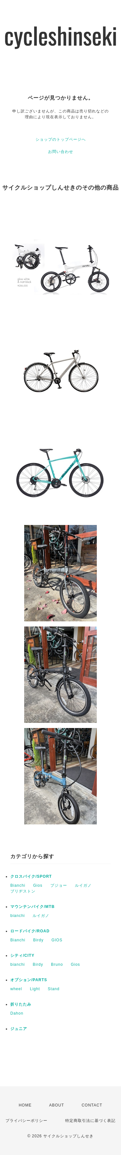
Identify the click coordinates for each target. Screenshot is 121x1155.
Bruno (57, 964)
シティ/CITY (22, 955)
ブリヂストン (22, 891)
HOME (25, 1105)
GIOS (56, 940)
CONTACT (92, 1105)
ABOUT (56, 1105)
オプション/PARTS (28, 980)
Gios (38, 885)
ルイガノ (83, 885)
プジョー (58, 885)
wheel (16, 989)
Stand (53, 989)
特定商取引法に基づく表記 (90, 1120)
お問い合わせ (60, 151)
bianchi (17, 915)
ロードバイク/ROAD (30, 931)
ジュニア (18, 1028)
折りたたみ (20, 1004)
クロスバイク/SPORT (31, 876)
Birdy (38, 940)
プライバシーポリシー (26, 1120)
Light (35, 989)
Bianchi (17, 885)
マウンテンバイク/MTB (32, 906)
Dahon (16, 1013)
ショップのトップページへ (60, 139)
